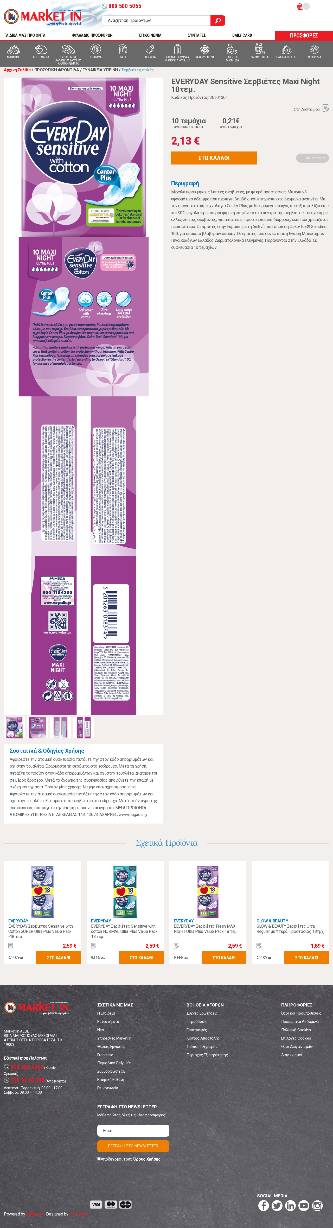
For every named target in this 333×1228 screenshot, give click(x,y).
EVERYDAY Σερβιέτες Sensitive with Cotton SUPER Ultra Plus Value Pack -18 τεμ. (40, 931)
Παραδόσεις (197, 1021)
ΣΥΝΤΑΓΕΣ (197, 35)
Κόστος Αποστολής (203, 1038)
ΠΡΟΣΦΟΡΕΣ (304, 35)
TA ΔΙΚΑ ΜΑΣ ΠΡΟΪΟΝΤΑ (25, 35)
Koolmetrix (78, 1214)
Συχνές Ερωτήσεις (202, 1013)
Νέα (100, 1030)
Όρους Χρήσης (147, 1159)
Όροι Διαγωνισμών (297, 1046)
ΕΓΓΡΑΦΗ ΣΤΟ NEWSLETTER (133, 1146)
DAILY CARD (242, 35)
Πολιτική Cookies (296, 1030)
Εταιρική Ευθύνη (110, 1079)
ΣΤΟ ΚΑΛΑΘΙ (214, 158)
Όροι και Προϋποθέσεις (301, 1013)
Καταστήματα (108, 1021)
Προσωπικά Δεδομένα (300, 1021)
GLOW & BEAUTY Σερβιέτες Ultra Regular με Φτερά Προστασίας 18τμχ (290, 929)
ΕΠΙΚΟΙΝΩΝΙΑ (150, 35)
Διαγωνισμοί (291, 1055)
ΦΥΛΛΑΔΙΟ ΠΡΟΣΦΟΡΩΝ (92, 35)
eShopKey (35, 1214)
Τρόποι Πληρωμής (202, 1046)
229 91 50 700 (24, 1080)
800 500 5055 (121, 6)
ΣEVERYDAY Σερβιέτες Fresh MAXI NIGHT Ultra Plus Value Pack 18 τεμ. (205, 929)
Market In (42, 17)
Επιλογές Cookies (296, 1038)
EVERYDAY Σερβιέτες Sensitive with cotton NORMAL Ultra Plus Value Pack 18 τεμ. (124, 931)
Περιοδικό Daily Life (114, 1063)
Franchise (105, 1055)
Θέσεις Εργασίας (111, 1046)
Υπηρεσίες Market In (114, 1038)
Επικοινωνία (107, 1088)
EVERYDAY (18, 921)
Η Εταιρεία (106, 1013)
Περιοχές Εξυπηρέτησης (207, 1055)
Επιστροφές (197, 1030)
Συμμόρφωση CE (111, 1071)
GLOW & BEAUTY (272, 921)
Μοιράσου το (316, 158)
